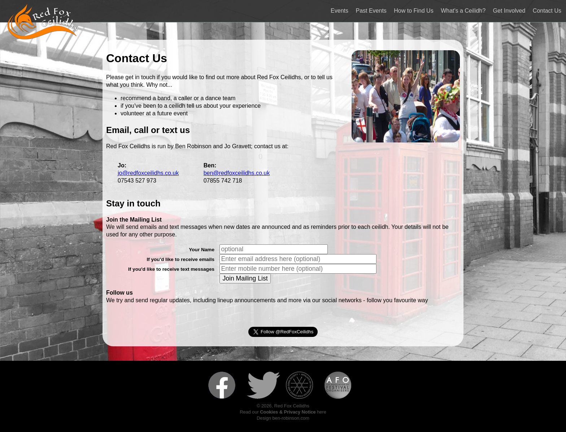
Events (339, 11)
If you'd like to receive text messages (171, 269)
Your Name (201, 249)
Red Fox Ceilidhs (43, 22)
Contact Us (547, 11)
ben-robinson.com (290, 418)
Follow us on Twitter (263, 385)
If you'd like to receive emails (180, 259)
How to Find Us (413, 11)
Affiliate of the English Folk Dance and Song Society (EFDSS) (302, 385)
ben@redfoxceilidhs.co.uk (237, 173)
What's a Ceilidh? (463, 11)
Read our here (283, 412)
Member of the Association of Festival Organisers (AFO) (341, 385)
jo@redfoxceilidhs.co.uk (148, 173)
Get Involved (509, 11)
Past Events (371, 11)
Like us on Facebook (224, 385)
